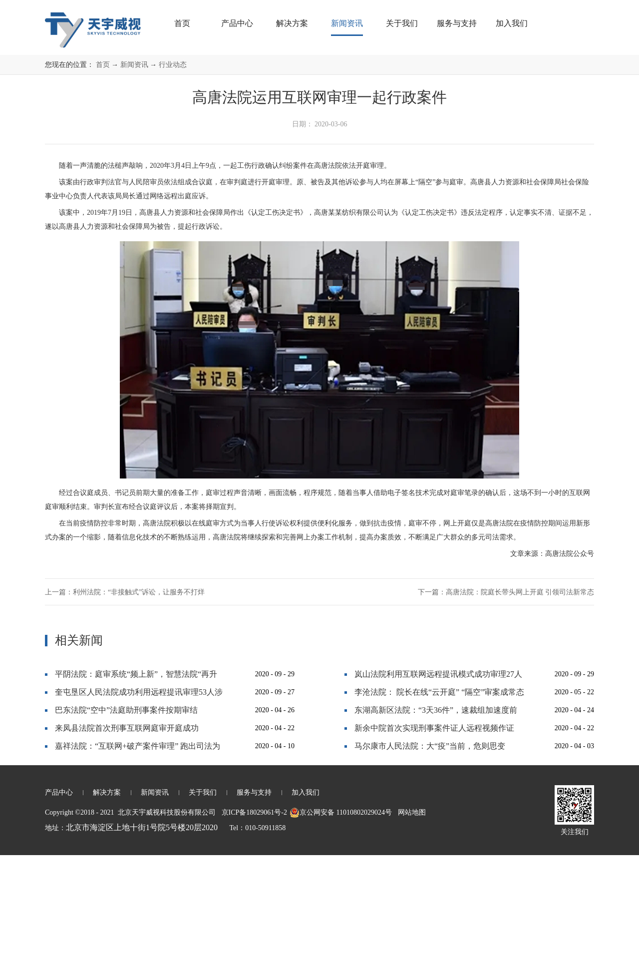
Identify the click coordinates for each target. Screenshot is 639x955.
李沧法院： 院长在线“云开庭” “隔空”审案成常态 (439, 792)
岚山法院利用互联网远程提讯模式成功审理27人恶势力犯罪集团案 (438, 776)
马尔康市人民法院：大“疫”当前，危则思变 (429, 846)
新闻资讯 (134, 164)
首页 (182, 23)
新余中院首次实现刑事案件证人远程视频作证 (434, 828)
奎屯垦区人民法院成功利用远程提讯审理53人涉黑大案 (139, 794)
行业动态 (173, 164)
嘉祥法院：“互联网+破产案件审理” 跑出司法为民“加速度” (137, 848)
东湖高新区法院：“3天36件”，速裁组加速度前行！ (435, 812)
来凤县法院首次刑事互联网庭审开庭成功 (127, 828)
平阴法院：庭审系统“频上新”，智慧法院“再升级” (136, 776)
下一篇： (506, 692)
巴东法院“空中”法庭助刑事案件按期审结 (126, 810)
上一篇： (125, 692)
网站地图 (410, 912)
